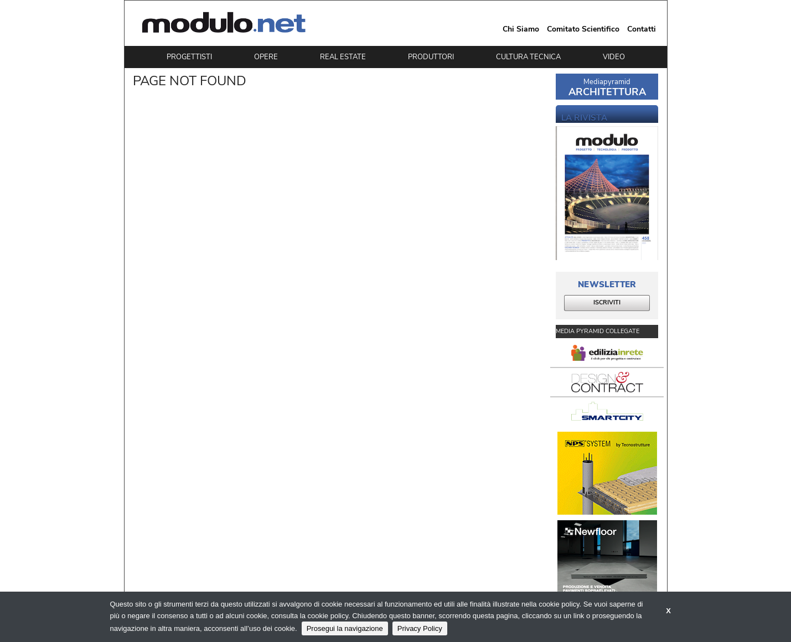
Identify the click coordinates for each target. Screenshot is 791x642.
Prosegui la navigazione (345, 628)
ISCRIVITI (607, 302)
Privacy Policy (419, 628)
